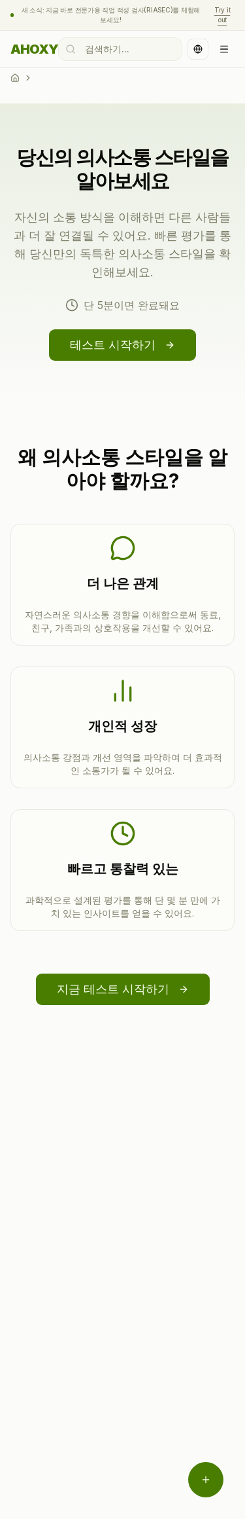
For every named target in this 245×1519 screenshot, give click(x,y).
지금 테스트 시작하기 (123, 989)
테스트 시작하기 (122, 345)
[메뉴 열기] (206, 1479)
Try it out (222, 15)
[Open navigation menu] (224, 49)
